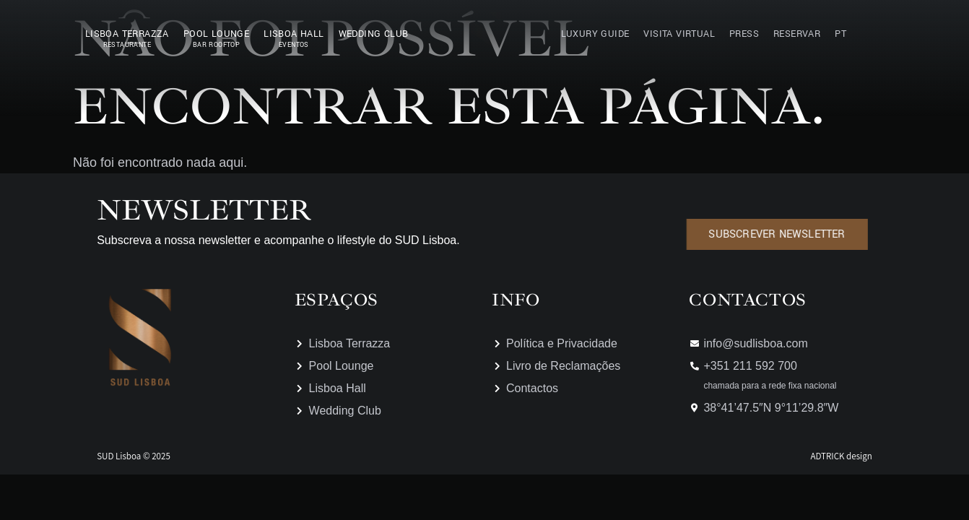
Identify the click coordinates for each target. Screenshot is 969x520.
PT (840, 33)
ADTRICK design (841, 456)
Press (744, 33)
